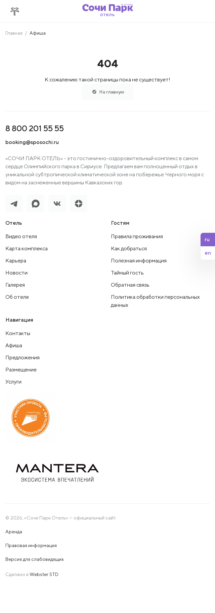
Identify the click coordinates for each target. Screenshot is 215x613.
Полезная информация (139, 260)
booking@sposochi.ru (32, 142)
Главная (14, 33)
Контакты (17, 333)
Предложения (22, 357)
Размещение (21, 369)
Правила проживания (137, 236)
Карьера (15, 260)
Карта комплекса (26, 248)
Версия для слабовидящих (34, 559)
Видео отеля (21, 236)
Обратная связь (130, 285)
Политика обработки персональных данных (155, 301)
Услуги (13, 381)
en (208, 253)
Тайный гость (127, 272)
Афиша (13, 345)
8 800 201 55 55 (34, 128)
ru (207, 239)
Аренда (13, 531)
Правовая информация (31, 545)
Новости (16, 272)
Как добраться (129, 248)
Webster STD (44, 574)
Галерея (15, 285)
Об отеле (17, 297)
